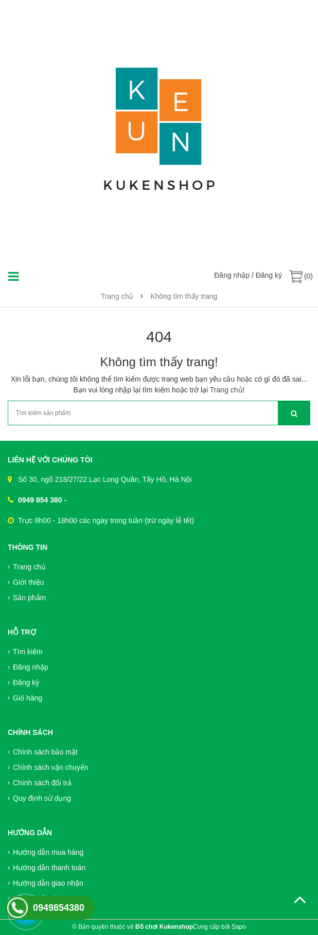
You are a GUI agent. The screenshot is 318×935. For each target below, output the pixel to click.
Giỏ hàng (25, 698)
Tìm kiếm (25, 651)
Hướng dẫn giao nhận (45, 883)
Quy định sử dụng (39, 798)
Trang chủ (226, 390)
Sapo (239, 926)
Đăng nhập (232, 275)
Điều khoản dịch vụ (42, 898)
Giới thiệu (26, 582)
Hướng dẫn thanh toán (46, 867)
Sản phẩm (27, 597)
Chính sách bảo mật (43, 752)
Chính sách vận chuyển (48, 767)
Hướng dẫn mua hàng (45, 852)
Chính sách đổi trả (40, 782)
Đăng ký (269, 275)
